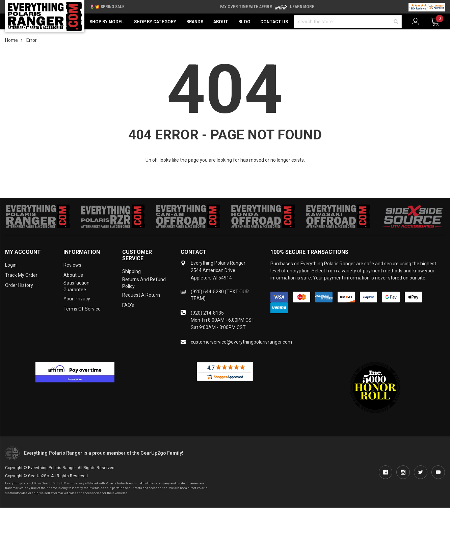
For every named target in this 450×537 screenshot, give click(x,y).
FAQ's (128, 305)
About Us (73, 275)
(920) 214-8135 (207, 313)
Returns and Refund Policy (144, 283)
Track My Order (21, 275)
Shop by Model (106, 22)
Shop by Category (155, 22)
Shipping (131, 271)
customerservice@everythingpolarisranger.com (241, 342)
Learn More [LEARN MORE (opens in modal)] (302, 6)
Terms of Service (82, 309)
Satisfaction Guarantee (76, 286)
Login (11, 265)
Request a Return (141, 295)
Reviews (72, 265)
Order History (19, 285)
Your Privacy (76, 298)
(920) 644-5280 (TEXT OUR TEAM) (220, 295)
